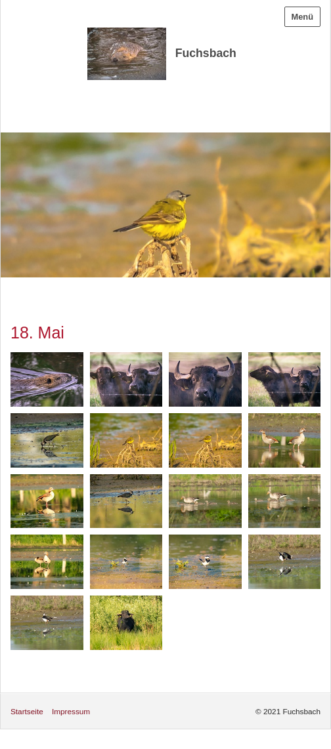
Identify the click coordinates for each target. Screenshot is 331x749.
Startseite (27, 711)
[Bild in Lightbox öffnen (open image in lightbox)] (47, 379)
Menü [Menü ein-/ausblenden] (302, 17)
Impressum (71, 711)
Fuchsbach (205, 53)
